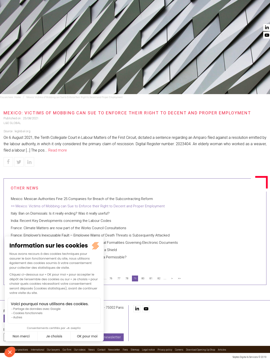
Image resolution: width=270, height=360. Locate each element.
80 (143, 278)
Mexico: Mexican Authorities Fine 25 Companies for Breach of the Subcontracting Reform (82, 199)
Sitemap (135, 349)
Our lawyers (172, 17)
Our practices (90, 17)
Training (116, 17)
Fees (125, 349)
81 (151, 278)
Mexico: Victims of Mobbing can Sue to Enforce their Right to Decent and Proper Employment (74, 97)
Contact (258, 17)
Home (67, 17)
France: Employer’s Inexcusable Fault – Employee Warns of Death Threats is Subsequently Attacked (90, 235)
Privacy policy (165, 349)
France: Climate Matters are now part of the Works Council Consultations (68, 228)
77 (119, 278)
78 (127, 278)
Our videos (220, 17)
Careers (179, 349)
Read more (57, 150)
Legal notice (148, 349)
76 (111, 278)
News (240, 17)
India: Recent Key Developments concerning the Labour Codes (61, 221)
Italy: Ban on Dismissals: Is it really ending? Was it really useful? (60, 213)
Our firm (197, 17)
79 (135, 278)
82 (159, 278)
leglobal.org (22, 131)
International (142, 17)
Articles (222, 349)
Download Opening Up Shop (200, 349)
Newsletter (114, 349)
